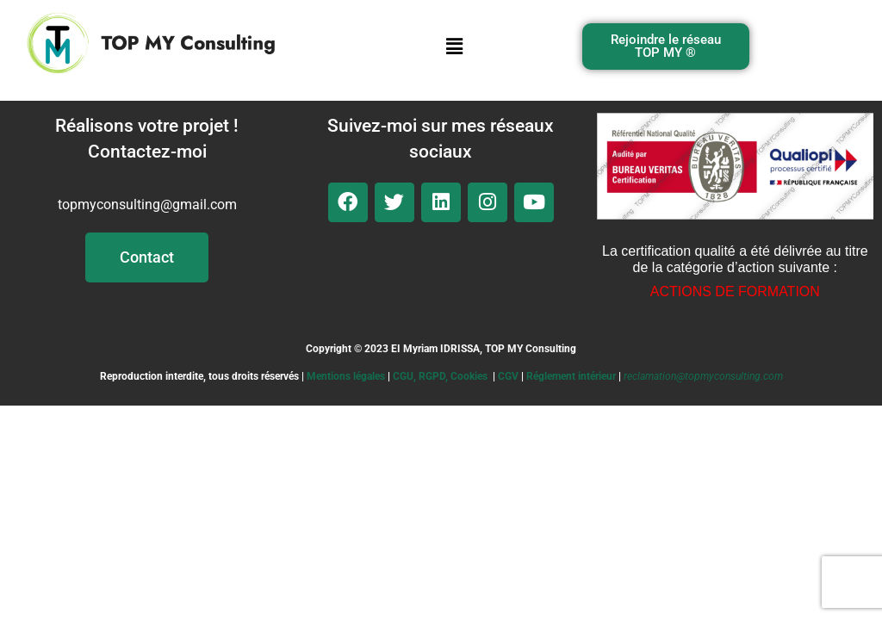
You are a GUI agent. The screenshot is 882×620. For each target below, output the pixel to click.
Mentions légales (346, 376)
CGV (508, 376)
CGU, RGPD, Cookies (440, 376)
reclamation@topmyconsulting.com (703, 376)
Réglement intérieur (571, 376)
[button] (454, 46)
